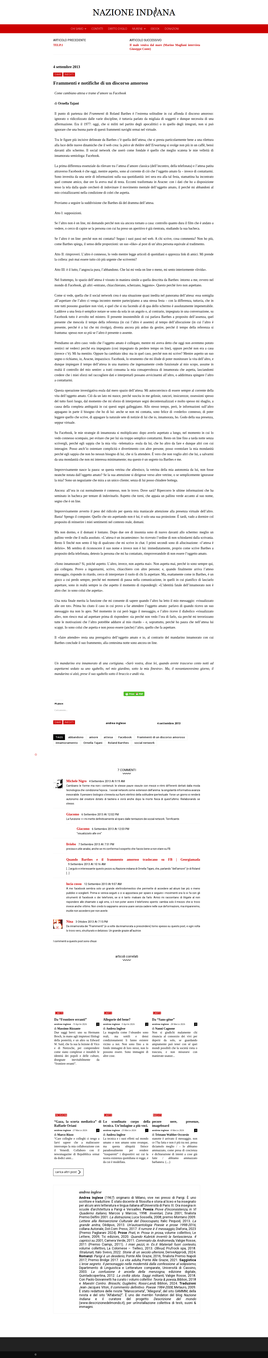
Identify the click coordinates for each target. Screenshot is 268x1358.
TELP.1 (58, 45)
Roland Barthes (118, 743)
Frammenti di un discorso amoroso (161, 737)
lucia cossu (74, 884)
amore (93, 737)
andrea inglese (116, 723)
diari (57, 74)
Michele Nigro (76, 781)
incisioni (61, 1115)
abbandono (76, 737)
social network (144, 743)
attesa (108, 737)
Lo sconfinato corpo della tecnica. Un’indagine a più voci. (126, 1124)
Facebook (125, 737)
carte (59, 1013)
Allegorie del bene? (116, 1019)
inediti (69, 74)
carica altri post (68, 1172)
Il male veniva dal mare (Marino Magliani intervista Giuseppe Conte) (165, 46)
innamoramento (67, 743)
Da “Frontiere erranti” (70, 1019)
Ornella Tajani (92, 743)
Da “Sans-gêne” (163, 1019)
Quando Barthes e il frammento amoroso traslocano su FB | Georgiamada (133, 859)
